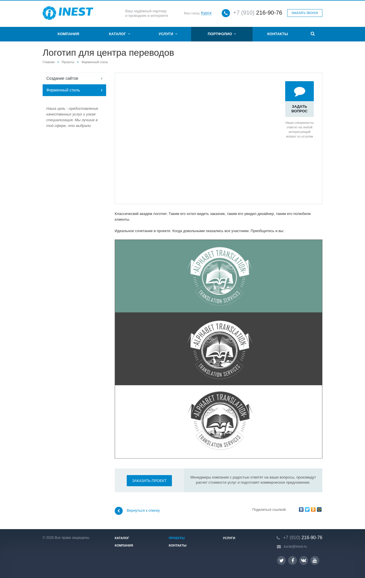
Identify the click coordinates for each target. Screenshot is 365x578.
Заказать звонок (304, 13)
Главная (49, 62)
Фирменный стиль (95, 62)
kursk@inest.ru (295, 547)
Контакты (277, 34)
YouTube (315, 560)
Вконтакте (303, 560)
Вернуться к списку (137, 511)
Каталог (119, 34)
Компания (68, 34)
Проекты (68, 62)
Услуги (167, 34)
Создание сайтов (62, 78)
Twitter (281, 560)
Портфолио (222, 34)
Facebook (292, 560)
